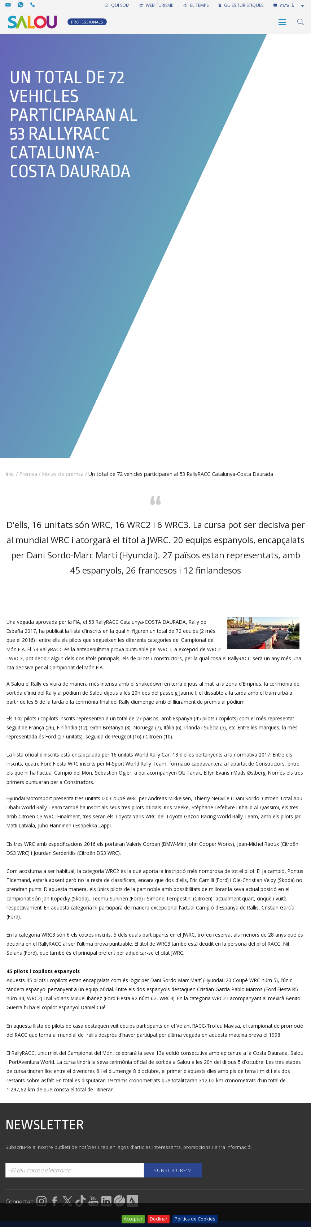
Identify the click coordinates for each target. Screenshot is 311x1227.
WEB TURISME (156, 5)
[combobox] (292, 5)
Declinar (158, 1218)
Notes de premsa (63, 473)
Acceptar (133, 1218)
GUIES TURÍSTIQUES (241, 5)
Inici (9, 473)
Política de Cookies (195, 1218)
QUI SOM (117, 5)
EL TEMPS (196, 5)
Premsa (28, 473)
